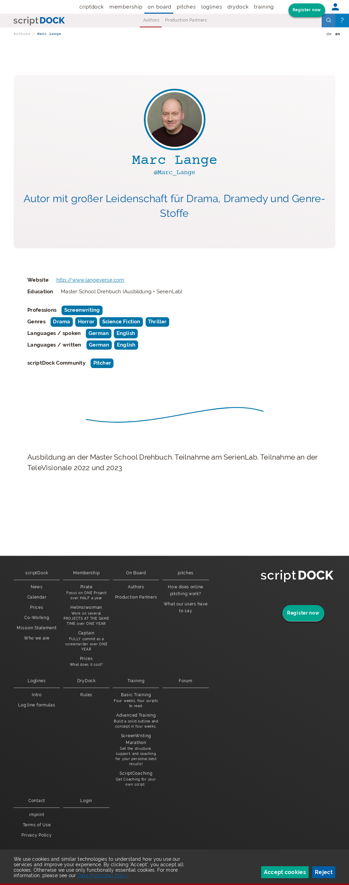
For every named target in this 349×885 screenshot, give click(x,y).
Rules (86, 694)
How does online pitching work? (185, 590)
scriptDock (90, 7)
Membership (126, 7)
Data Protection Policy (103, 875)
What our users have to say (186, 607)
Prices (36, 607)
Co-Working (36, 617)
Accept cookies (285, 872)
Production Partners (186, 20)
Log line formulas (36, 705)
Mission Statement (36, 628)
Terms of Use (37, 825)
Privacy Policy (37, 835)
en (337, 34)
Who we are (37, 638)
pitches (186, 7)
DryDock (238, 7)
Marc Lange (49, 34)
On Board (159, 7)
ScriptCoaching (136, 779)
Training (264, 7)
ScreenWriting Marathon (136, 750)
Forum (185, 680)
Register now (307, 10)
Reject (324, 872)
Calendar (36, 597)
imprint (36, 814)
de (328, 34)
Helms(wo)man (86, 615)
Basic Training (136, 700)
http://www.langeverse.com (90, 280)
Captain (86, 641)
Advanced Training (136, 721)
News (37, 587)
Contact (36, 800)
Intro (37, 694)
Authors (151, 20)
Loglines (211, 7)
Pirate (86, 593)
